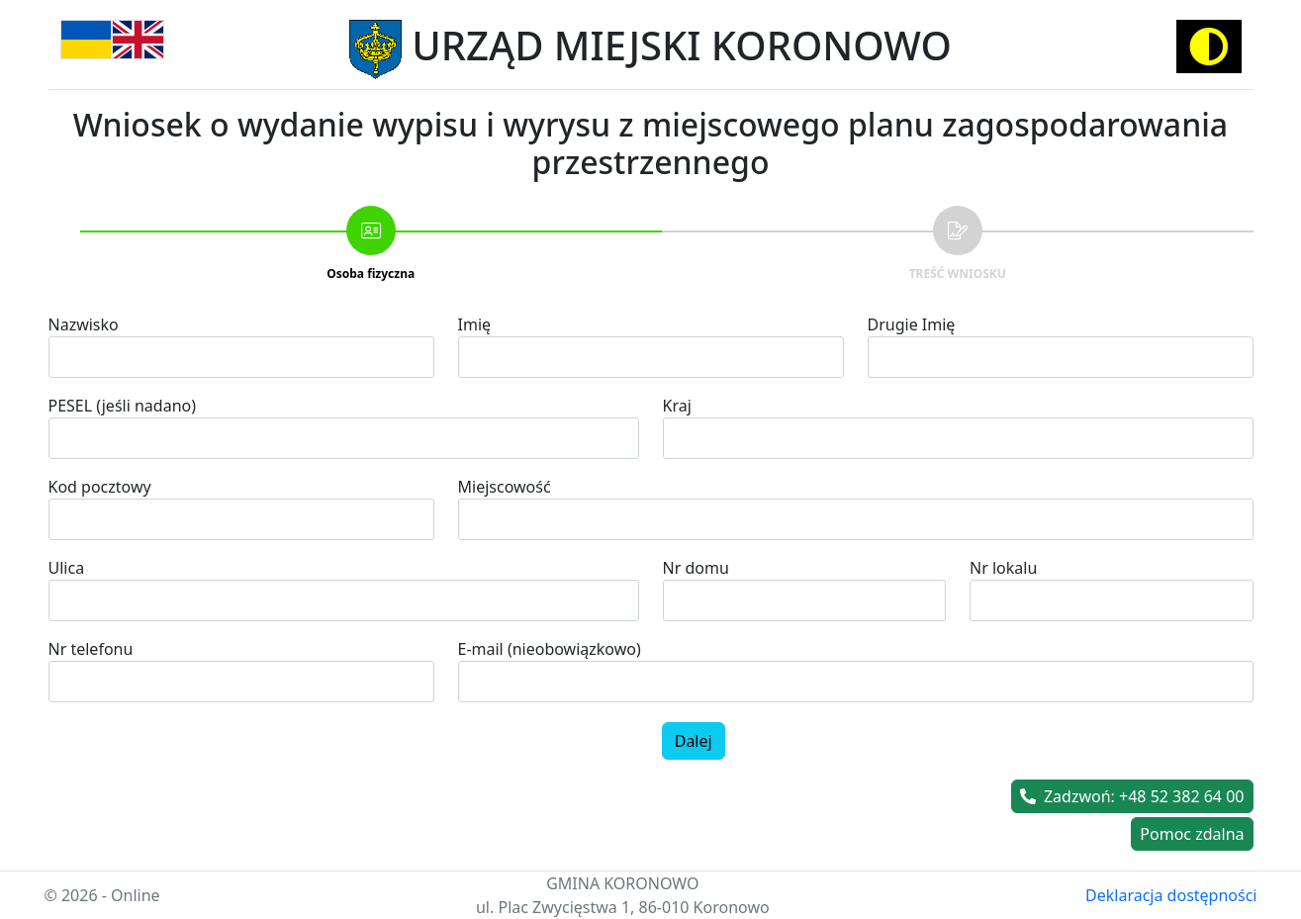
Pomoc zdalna (1192, 834)
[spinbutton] (241, 681)
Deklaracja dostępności (1170, 895)
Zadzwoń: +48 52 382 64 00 (1132, 796)
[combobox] (856, 519)
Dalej (693, 741)
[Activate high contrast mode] (1209, 46)
